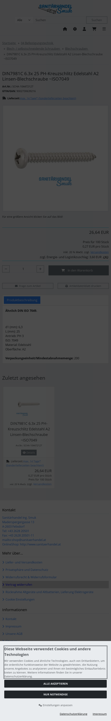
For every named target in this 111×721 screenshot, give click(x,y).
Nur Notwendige (55, 694)
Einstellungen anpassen (56, 705)
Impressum (100, 714)
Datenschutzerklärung (73, 714)
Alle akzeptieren (55, 683)
